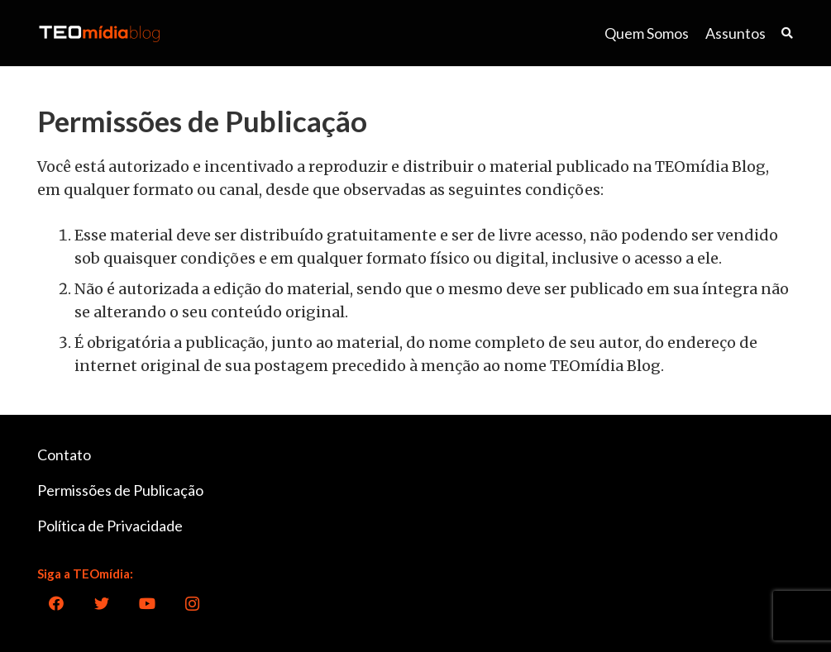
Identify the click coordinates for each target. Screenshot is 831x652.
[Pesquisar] (787, 33)
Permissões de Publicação (120, 490)
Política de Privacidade (110, 525)
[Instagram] (192, 603)
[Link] (99, 33)
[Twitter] (101, 603)
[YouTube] (146, 603)
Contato (64, 454)
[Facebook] (55, 603)
